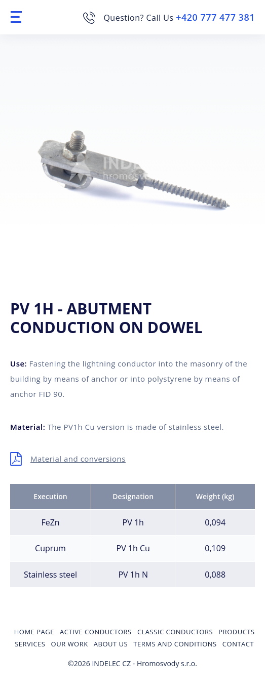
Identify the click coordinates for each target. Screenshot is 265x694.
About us (111, 643)
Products (236, 631)
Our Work (69, 643)
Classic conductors (175, 631)
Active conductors (96, 631)
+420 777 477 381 (215, 17)
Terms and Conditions (174, 643)
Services (30, 643)
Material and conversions (78, 459)
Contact (238, 643)
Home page (34, 631)
